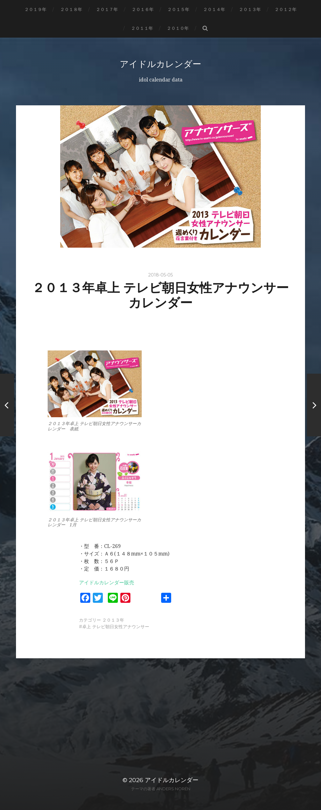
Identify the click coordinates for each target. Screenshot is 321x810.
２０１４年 (214, 9)
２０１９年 (35, 9)
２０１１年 (142, 28)
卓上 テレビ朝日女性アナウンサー (115, 626)
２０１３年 (250, 9)
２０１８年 (71, 9)
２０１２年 (286, 9)
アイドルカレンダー (160, 64)
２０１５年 (178, 9)
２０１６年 (143, 9)
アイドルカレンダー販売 (106, 583)
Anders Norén (173, 788)
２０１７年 (107, 9)
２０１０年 (178, 28)
